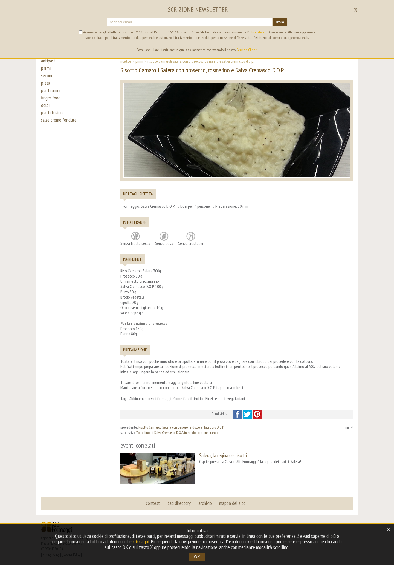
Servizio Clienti (246, 49)
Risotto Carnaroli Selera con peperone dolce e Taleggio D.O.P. (181, 427)
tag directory (179, 502)
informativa (256, 32)
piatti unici (50, 94)
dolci (45, 110)
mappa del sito (232, 502)
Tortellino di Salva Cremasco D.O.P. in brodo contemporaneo (177, 432)
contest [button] (153, 502)
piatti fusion (52, 118)
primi (46, 69)
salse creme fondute (59, 127)
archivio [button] (205, 502)
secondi (47, 77)
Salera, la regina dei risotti (223, 455)
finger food (51, 102)
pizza (46, 85)
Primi (139, 61)
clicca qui (141, 541)
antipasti (49, 61)
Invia (280, 21)
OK (197, 556)
